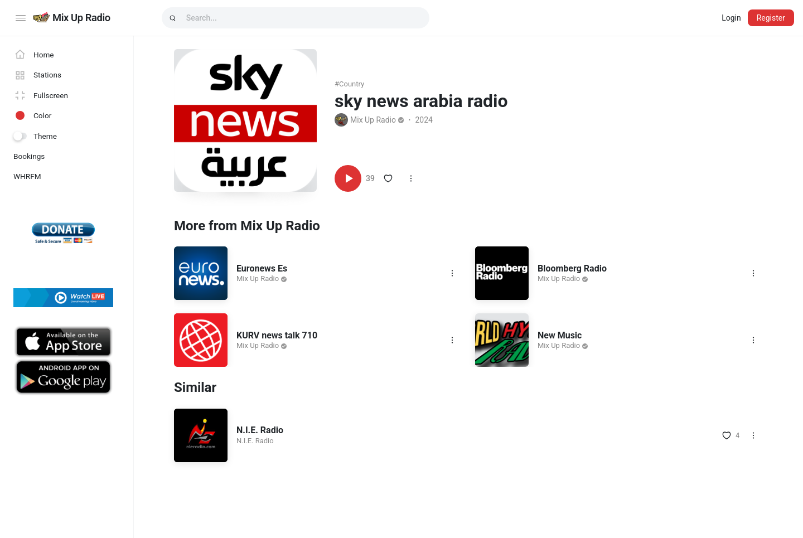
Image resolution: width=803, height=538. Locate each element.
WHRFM (27, 176)
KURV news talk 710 (276, 335)
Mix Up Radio (81, 17)
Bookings (29, 156)
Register (771, 17)
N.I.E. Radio (259, 430)
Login (731, 17)
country (351, 84)
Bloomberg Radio (572, 268)
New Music (560, 335)
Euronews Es (261, 268)
